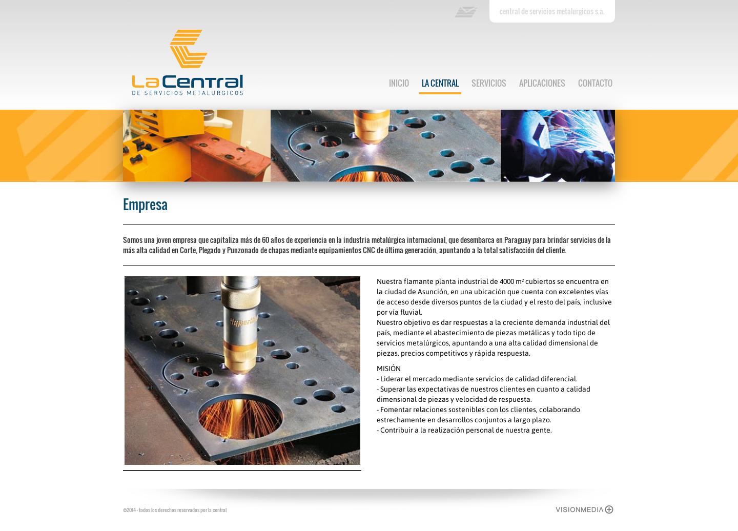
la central (440, 83)
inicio (399, 83)
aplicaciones (542, 83)
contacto (595, 83)
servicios (488, 83)
